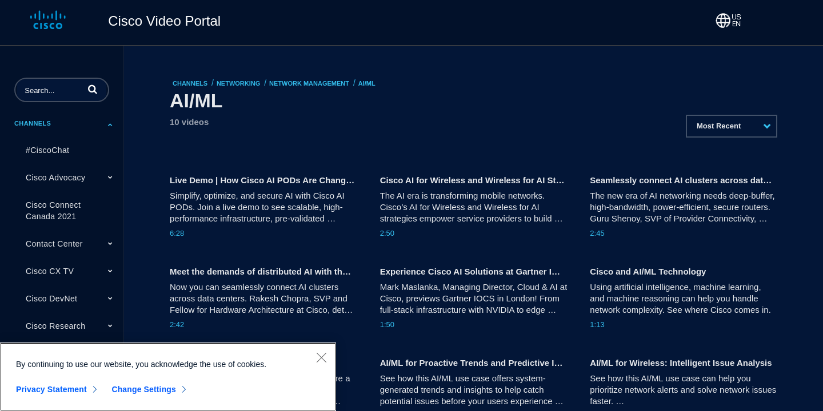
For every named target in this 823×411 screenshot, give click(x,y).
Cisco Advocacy (55, 177)
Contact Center (54, 243)
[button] (92, 89)
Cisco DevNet (51, 298)
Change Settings (143, 389)
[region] (168, 376)
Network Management (309, 83)
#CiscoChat (47, 150)
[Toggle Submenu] (110, 124)
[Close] (321, 357)
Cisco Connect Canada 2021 (53, 210)
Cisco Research (55, 326)
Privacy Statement (51, 389)
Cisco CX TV (50, 271)
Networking (238, 83)
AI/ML (366, 83)
